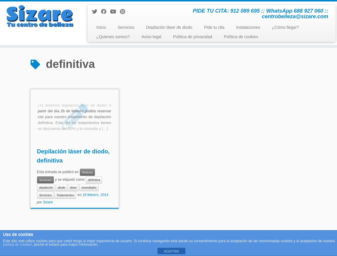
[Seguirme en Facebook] (105, 12)
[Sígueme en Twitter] (96, 12)
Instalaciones (248, 27)
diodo (62, 187)
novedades (88, 187)
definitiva (94, 180)
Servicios (126, 27)
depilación (46, 187)
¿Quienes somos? (113, 36)
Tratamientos (65, 195)
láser (73, 187)
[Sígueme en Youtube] (115, 12)
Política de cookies (241, 36)
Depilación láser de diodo (169, 27)
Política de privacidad (192, 36)
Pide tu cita (214, 27)
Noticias (87, 172)
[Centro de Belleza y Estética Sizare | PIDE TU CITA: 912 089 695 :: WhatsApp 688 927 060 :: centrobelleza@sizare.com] (39, 16)
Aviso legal (151, 36)
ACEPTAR (171, 251)
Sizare (48, 202)
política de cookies (17, 244)
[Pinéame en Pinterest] (124, 12)
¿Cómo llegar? (285, 27)
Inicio (101, 27)
